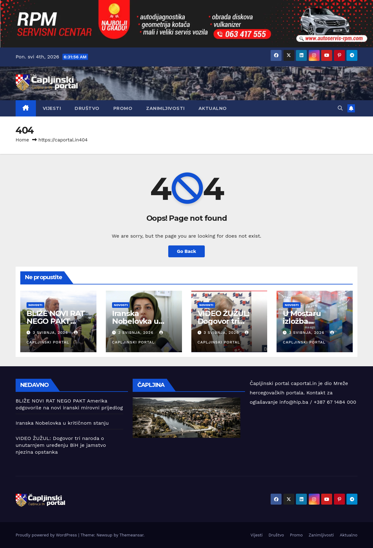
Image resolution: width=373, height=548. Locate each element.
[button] (340, 108)
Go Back (186, 251)
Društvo (87, 108)
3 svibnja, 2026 (51, 332)
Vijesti (52, 108)
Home (22, 140)
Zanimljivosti (165, 108)
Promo (123, 108)
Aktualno (213, 108)
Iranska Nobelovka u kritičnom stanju (142, 321)
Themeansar (132, 535)
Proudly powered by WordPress (47, 535)
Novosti (35, 305)
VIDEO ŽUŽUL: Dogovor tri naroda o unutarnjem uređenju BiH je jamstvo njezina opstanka (61, 445)
